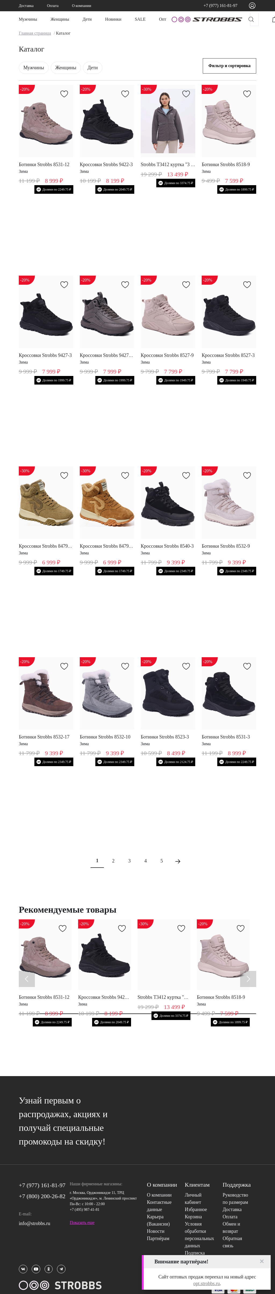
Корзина (193, 1216)
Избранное (196, 1209)
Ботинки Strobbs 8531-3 (226, 737)
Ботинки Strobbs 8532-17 (44, 737)
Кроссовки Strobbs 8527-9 (167, 355)
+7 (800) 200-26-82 (42, 1196)
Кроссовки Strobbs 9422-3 (106, 164)
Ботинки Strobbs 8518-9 (226, 164)
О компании (81, 6)
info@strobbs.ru (34, 1223)
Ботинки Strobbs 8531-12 (44, 164)
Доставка (26, 6)
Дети (87, 19)
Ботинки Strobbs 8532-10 (105, 737)
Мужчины (28, 19)
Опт (162, 19)
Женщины (59, 19)
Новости (155, 1231)
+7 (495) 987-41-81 (85, 1210)
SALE (140, 19)
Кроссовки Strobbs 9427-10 (107, 355)
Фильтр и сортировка (229, 65)
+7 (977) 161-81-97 (220, 5)
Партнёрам (158, 1238)
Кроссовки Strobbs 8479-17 (107, 546)
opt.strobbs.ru (206, 1283)
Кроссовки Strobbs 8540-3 (167, 546)
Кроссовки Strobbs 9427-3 (45, 355)
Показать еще (82, 1222)
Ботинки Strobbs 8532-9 (226, 546)
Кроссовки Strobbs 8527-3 (228, 355)
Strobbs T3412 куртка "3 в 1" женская (179, 164)
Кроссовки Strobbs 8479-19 (46, 546)
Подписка (195, 1253)
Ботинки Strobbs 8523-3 (165, 737)
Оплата (53, 6)
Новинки (113, 19)
